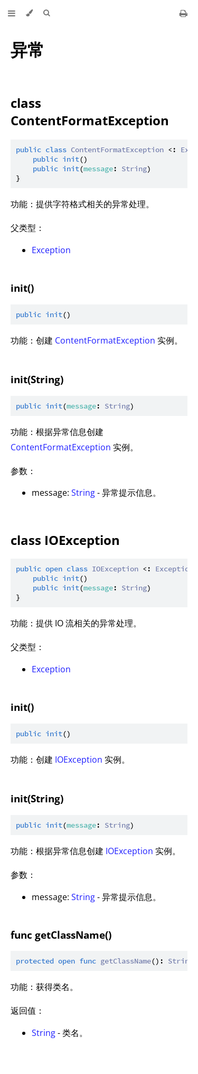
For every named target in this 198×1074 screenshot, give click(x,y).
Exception (51, 250)
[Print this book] (183, 13)
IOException (78, 759)
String (83, 492)
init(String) (37, 379)
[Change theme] (29, 13)
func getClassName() (61, 934)
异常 (27, 49)
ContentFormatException (105, 340)
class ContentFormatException (90, 111)
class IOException (65, 540)
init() (22, 287)
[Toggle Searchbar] (46, 13)
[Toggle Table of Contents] (12, 13)
